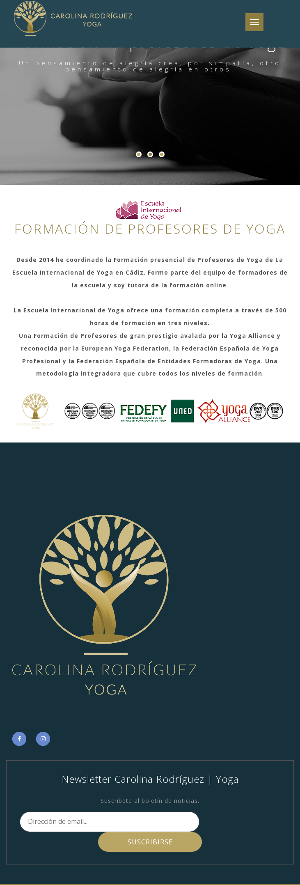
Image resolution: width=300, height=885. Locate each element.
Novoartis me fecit (209, 874)
